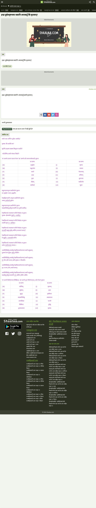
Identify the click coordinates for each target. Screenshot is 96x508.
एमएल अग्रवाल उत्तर (31, 357)
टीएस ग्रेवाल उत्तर (30, 348)
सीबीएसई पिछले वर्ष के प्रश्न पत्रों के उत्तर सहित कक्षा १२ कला (57, 348)
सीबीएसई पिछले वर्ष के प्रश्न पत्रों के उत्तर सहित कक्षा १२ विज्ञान (57, 357)
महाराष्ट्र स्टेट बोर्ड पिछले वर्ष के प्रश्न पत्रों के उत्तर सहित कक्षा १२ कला (57, 365)
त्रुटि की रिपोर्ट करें (7, 129)
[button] (49, 34)
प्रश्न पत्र (73, 329)
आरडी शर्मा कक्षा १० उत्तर (32, 342)
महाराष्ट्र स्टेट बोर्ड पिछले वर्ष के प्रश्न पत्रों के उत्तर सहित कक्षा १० (57, 378)
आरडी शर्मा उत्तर (30, 340)
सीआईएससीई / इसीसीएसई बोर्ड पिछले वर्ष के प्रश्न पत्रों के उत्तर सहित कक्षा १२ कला (58, 384)
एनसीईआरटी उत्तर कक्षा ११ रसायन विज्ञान (35, 386)
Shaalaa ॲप (74, 344)
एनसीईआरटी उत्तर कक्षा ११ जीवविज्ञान (33, 391)
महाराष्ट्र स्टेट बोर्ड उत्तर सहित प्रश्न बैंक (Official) (35, 326)
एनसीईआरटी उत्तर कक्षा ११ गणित (34, 379)
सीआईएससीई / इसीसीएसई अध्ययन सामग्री (58, 335)
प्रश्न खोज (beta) (75, 333)
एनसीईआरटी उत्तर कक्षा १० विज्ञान (35, 396)
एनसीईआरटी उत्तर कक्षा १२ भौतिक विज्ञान (35, 367)
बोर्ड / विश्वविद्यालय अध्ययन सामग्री (58, 322)
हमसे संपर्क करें (75, 340)
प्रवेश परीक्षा (74, 324)
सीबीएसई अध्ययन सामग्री (55, 327)
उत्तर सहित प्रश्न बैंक (76, 331)
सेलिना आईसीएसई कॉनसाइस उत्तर (35, 353)
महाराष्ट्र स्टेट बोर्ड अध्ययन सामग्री (57, 329)
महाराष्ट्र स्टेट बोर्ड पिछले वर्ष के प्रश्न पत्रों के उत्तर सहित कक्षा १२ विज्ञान (57, 374)
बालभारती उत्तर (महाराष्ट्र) (32, 333)
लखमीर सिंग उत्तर (30, 346)
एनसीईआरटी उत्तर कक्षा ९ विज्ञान (34, 401)
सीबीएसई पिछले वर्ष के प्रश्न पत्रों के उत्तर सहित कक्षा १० (57, 361)
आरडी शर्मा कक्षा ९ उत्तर (32, 344)
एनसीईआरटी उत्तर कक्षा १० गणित (34, 394)
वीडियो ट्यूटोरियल (75, 327)
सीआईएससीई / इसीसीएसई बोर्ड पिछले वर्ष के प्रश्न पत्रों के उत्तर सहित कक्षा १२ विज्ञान (58, 397)
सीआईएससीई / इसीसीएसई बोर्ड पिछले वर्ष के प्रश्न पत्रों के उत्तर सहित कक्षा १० (58, 404)
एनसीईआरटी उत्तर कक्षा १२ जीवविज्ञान (33, 376)
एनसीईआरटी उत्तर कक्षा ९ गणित (34, 398)
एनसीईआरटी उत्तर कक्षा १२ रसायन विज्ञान (35, 371)
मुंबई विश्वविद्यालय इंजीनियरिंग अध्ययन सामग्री (56, 339)
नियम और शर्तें (75, 338)
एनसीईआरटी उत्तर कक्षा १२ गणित (34, 364)
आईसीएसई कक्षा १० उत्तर (32, 351)
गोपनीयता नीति (75, 335)
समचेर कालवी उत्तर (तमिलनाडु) (34, 335)
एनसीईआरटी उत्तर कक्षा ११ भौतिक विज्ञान (35, 382)
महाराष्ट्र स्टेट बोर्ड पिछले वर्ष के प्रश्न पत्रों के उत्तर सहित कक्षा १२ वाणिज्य (58, 370)
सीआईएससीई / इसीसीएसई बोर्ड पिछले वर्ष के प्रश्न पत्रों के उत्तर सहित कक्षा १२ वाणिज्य (58, 391)
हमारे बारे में (74, 342)
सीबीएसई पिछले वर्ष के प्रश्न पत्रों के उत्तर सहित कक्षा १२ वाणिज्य (57, 352)
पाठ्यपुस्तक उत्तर (31, 330)
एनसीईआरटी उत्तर (30, 338)
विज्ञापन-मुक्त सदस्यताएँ (77, 346)
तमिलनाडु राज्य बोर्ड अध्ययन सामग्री (57, 332)
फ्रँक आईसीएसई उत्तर (31, 355)
